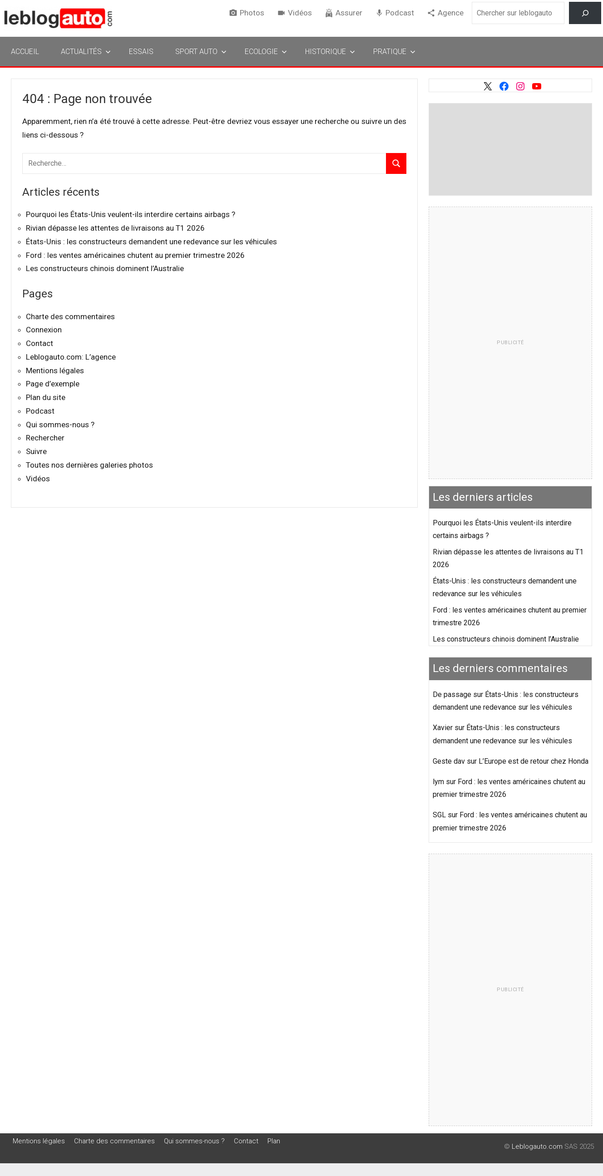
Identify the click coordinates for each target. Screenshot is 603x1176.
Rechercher (45, 437)
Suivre (36, 451)
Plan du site (45, 397)
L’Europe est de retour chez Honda (533, 761)
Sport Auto (201, 51)
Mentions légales (55, 370)
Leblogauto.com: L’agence (71, 356)
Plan (273, 1141)
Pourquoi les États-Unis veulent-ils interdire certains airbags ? (130, 214)
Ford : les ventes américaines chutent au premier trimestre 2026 (135, 255)
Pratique (394, 51)
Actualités (86, 51)
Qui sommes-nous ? (60, 424)
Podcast (400, 12)
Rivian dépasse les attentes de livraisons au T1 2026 (115, 227)
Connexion (44, 329)
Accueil (25, 51)
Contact (39, 343)
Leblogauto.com (537, 1146)
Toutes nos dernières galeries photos (89, 464)
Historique (330, 51)
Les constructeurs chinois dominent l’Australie (105, 268)
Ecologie (266, 51)
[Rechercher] (585, 13)
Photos (252, 12)
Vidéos (300, 12)
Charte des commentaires (70, 316)
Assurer (349, 12)
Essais (141, 51)
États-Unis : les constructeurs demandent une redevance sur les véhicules (151, 241)
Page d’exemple (52, 383)
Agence (451, 12)
